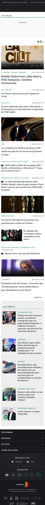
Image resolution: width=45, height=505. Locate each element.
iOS (30, 462)
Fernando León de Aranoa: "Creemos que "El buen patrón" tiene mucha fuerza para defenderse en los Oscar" (22, 286)
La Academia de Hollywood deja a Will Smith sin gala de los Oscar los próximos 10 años (21, 151)
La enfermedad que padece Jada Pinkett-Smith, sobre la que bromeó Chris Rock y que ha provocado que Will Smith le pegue (22, 185)
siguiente (39, 297)
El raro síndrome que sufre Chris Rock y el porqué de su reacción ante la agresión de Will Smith (22, 109)
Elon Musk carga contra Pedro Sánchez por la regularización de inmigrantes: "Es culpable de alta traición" (30, 348)
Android (17, 462)
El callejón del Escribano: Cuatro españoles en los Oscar (32, 235)
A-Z (40, 41)
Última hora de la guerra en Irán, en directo (15, 2)
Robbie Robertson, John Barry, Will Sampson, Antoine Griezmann (21, 79)
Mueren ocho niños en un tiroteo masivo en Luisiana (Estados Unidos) (30, 396)
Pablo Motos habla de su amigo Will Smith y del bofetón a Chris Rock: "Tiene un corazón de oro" (21, 168)
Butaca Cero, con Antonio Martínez (22, 253)
